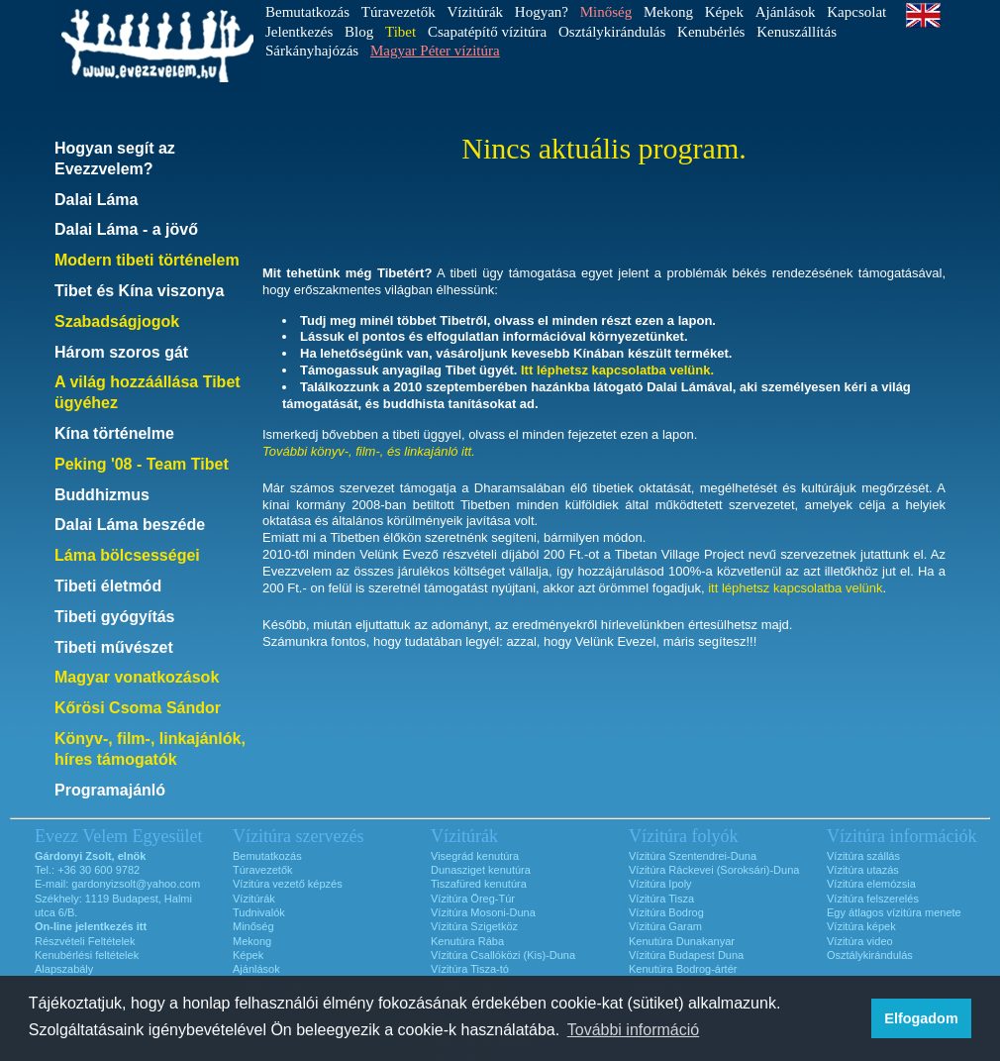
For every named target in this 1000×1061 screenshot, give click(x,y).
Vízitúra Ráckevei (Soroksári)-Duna (714, 870)
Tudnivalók (259, 912)
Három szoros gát (121, 352)
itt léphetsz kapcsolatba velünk (795, 588)
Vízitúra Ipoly (660, 884)
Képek (724, 12)
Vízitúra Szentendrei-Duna (692, 856)
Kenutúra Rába (467, 941)
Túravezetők (398, 12)
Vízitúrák (475, 12)
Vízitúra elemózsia (871, 884)
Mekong (668, 12)
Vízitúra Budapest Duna (686, 955)
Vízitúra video (860, 941)
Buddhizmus (102, 494)
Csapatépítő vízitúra (487, 32)
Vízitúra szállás (863, 856)
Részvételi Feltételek (85, 941)
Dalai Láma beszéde (129, 524)
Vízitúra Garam (665, 926)
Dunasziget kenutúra (481, 870)
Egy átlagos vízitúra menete (894, 912)
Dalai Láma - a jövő (126, 229)
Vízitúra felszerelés (873, 898)
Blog (359, 32)
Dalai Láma (96, 199)
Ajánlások (785, 12)
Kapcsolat (856, 12)
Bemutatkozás (307, 12)
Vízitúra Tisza (661, 898)
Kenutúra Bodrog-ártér (683, 969)
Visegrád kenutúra (475, 856)
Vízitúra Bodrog (666, 912)
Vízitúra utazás (863, 870)
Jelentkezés (299, 32)
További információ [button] (633, 1029)
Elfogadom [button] (920, 1018)
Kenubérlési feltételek (87, 955)
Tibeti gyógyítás (114, 616)
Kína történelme (114, 433)
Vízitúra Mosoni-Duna (483, 912)
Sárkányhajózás (311, 50)
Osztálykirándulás (611, 32)
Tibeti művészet (113, 647)
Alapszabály (64, 969)
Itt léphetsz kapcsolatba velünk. (617, 370)
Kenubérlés (711, 32)
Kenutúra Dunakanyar (682, 941)
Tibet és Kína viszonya (139, 290)
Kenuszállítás (796, 32)
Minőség (253, 926)
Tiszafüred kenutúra (479, 884)
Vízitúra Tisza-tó (470, 969)
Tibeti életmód (107, 586)
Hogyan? (541, 12)
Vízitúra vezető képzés (288, 884)
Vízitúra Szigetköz (474, 926)
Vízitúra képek (861, 926)
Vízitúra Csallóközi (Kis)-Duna (503, 955)
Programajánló (109, 790)
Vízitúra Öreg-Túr (473, 898)
